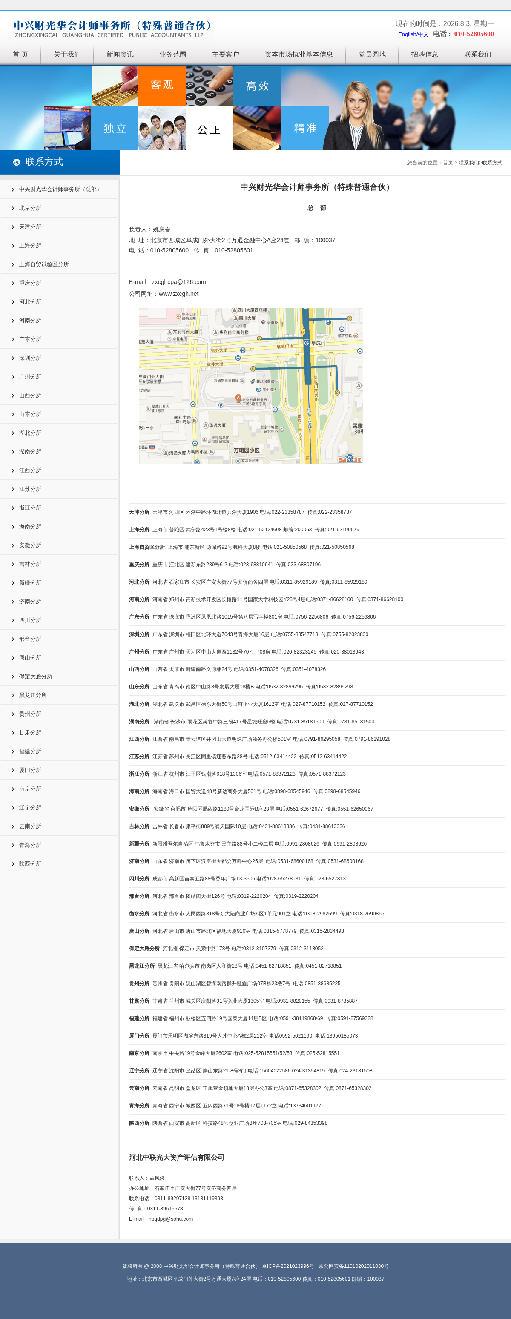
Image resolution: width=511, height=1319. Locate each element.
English (407, 34)
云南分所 (30, 826)
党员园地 (372, 54)
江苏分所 (30, 489)
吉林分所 (30, 564)
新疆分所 (30, 582)
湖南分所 (30, 451)
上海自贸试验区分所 (44, 264)
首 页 (20, 54)
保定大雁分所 (35, 676)
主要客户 (225, 54)
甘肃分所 (30, 732)
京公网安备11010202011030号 (354, 1266)
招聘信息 (425, 54)
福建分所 (30, 751)
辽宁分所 (30, 807)
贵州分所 (30, 714)
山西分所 (30, 395)
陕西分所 (30, 863)
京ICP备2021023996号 (288, 1266)
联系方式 (492, 163)
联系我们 (477, 54)
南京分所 (30, 789)
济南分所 (30, 601)
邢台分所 (30, 639)
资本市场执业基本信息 (299, 54)
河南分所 (30, 320)
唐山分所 (30, 657)
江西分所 (30, 470)
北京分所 (30, 208)
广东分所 (30, 339)
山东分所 (30, 414)
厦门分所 (30, 770)
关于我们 (67, 54)
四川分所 (30, 620)
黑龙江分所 (33, 695)
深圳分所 (30, 358)
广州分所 (30, 376)
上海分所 (30, 245)
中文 (423, 34)
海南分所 (30, 526)
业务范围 (173, 54)
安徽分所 (30, 545)
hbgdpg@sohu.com (171, 1219)
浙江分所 (30, 508)
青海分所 (30, 845)
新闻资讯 (120, 54)
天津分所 (30, 227)
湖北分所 (30, 433)
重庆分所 (30, 283)
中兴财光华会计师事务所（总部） (60, 189)
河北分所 (30, 301)
